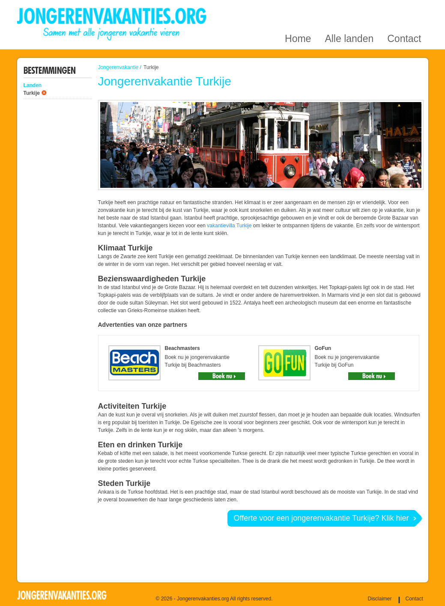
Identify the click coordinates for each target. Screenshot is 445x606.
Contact (404, 10)
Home (298, 10)
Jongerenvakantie (118, 67)
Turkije (32, 93)
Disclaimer (380, 599)
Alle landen (349, 10)
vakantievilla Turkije (229, 226)
